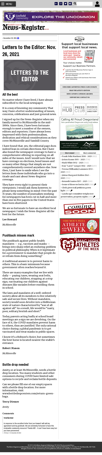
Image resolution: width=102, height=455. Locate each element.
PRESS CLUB (85, 87)
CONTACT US (84, 97)
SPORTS (75, 94)
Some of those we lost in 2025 (75, 184)
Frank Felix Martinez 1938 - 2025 (77, 156)
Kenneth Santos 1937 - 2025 (74, 181)
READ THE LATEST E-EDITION (79, 90)
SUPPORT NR (74, 97)
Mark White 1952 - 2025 (72, 162)
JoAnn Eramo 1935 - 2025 (73, 159)
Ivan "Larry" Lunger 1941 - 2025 (76, 166)
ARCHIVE (89, 94)
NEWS (68, 94)
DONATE (94, 87)
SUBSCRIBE (66, 87)
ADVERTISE (76, 87)
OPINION (82, 94)
